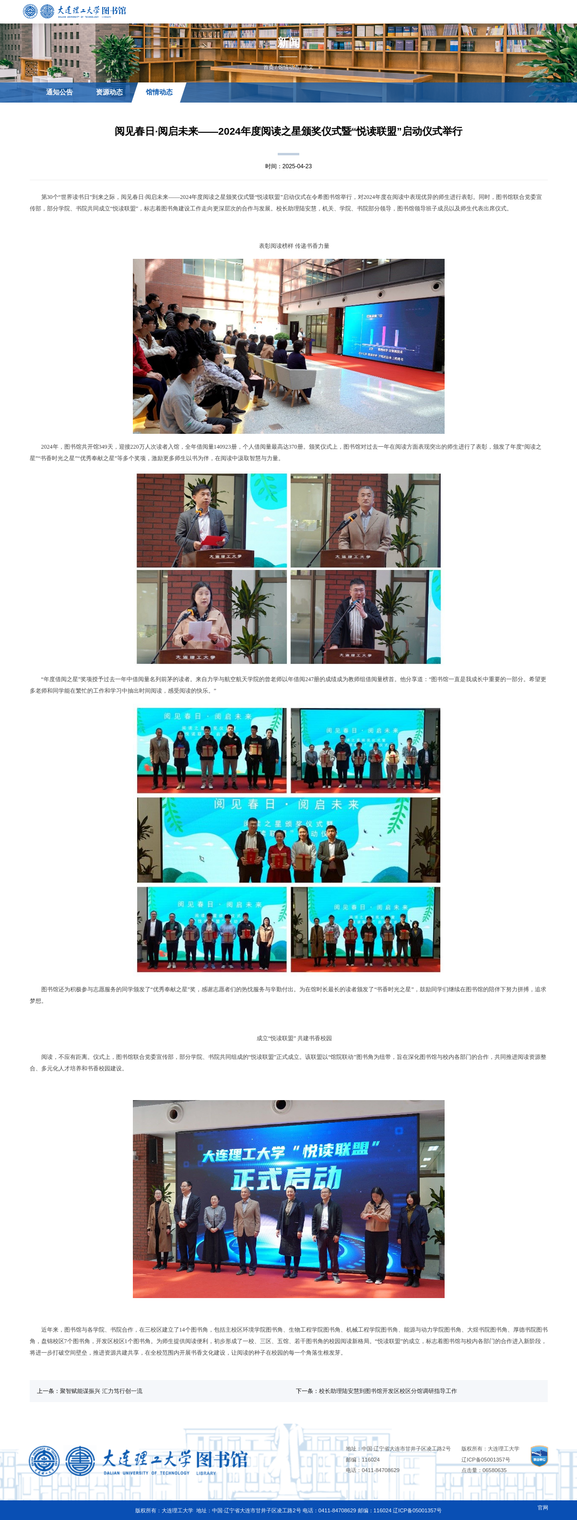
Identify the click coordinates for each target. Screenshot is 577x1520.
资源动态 (109, 92)
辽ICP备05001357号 (485, 1459)
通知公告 (59, 92)
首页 (268, 67)
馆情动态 (288, 67)
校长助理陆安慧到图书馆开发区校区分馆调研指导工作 (388, 1391)
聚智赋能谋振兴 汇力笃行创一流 (101, 1391)
